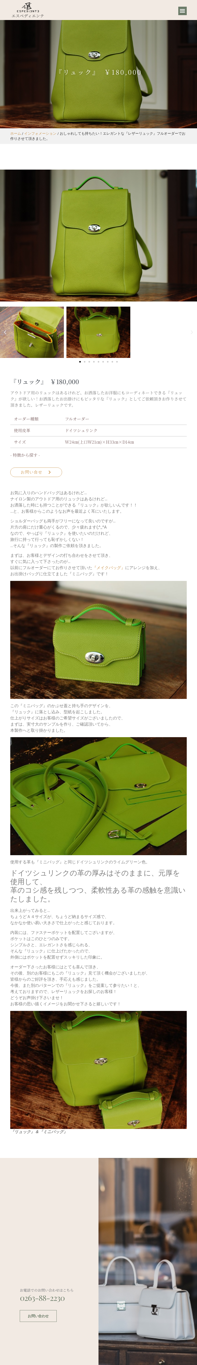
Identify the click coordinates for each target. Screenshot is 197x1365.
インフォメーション (40, 133)
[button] (182, 11)
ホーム (15, 133)
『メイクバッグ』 (108, 567)
